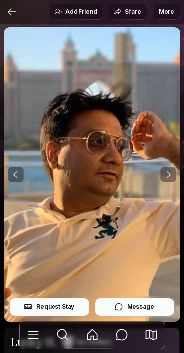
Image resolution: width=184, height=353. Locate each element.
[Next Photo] (168, 174)
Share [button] (127, 12)
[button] (151, 335)
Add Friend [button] (75, 12)
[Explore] (63, 335)
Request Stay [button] (49, 307)
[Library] (33, 335)
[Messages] (121, 335)
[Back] (12, 12)
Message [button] (134, 307)
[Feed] (92, 335)
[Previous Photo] (16, 174)
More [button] (166, 11)
